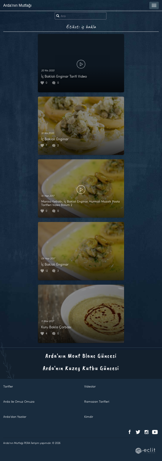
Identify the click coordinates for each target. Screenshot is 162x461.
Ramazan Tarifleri (96, 401)
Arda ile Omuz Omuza (18, 401)
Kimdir (88, 417)
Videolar (90, 386)
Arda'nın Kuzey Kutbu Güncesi (81, 368)
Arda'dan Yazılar (14, 417)
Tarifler (8, 386)
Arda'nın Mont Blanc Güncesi (81, 355)
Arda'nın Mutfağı (17, 5)
